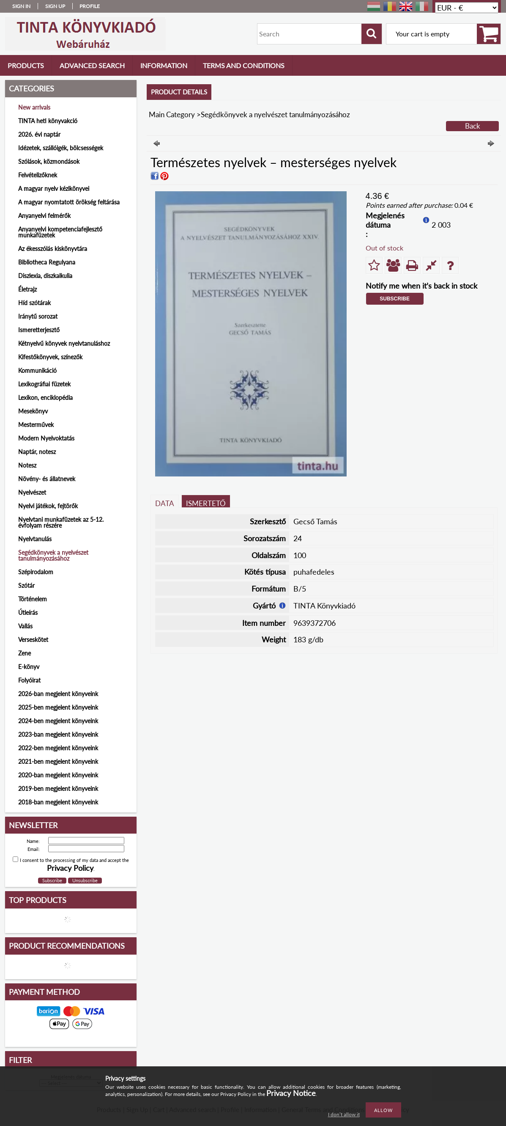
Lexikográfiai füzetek (44, 384)
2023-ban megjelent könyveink (58, 734)
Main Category (172, 114)
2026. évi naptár (39, 134)
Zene (24, 653)
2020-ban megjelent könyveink (58, 775)
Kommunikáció (37, 370)
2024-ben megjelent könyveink (58, 720)
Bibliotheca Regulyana (46, 262)
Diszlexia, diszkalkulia (45, 275)
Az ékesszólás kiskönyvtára (52, 248)
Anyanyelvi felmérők (44, 215)
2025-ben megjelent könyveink (58, 707)
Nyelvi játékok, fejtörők (48, 505)
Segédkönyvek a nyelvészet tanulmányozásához (53, 555)
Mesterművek (36, 424)
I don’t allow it (344, 1114)
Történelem (32, 599)
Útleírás (28, 612)
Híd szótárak (34, 302)
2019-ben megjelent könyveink (58, 788)
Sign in (21, 6)
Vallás (25, 626)
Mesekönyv (33, 411)
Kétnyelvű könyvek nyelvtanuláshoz (64, 343)
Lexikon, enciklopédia (45, 397)
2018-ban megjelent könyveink (58, 802)
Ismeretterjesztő (39, 329)
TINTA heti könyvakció (47, 120)
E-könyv (28, 666)
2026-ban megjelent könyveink (58, 693)
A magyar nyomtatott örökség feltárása (69, 202)
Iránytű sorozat (37, 316)
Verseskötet (33, 639)
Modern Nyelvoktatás (46, 438)
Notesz (27, 465)
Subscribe (395, 299)
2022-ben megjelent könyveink (58, 748)
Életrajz (27, 289)
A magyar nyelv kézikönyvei (53, 188)
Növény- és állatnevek (46, 478)
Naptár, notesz (37, 451)
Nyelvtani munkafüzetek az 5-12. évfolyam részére (61, 522)
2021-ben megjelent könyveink (58, 761)
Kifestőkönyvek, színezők (50, 357)
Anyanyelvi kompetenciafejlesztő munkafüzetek (60, 232)
